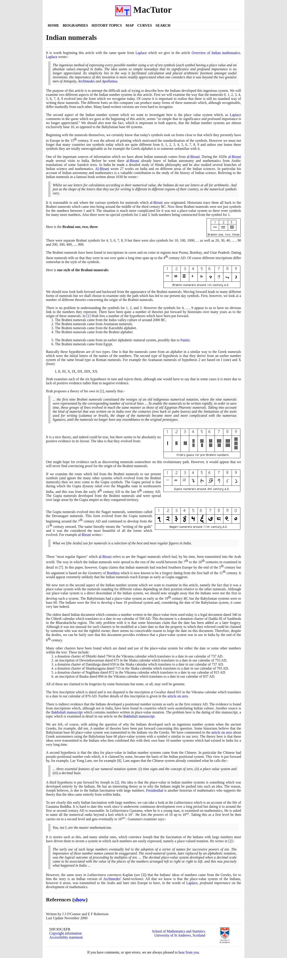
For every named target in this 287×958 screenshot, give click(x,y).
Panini (185, 340)
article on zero (177, 696)
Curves (144, 25)
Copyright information (65, 933)
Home (53, 25)
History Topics (107, 25)
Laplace (141, 53)
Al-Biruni (102, 169)
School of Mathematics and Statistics (178, 931)
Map (130, 25)
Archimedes (86, 81)
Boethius (113, 573)
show (80, 899)
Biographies (75, 25)
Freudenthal (154, 790)
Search (163, 25)
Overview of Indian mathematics (216, 53)
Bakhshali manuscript (67, 712)
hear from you (188, 952)
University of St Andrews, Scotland (179, 935)
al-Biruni (193, 157)
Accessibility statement (66, 937)
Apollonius (109, 81)
